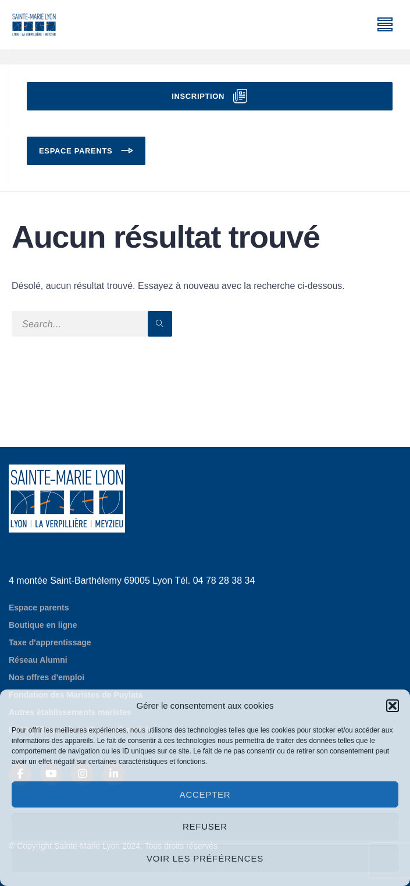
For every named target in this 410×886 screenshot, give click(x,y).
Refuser (205, 826)
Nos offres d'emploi (46, 677)
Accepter (205, 794)
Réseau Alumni (38, 659)
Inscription (198, 96)
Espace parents (75, 151)
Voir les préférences (205, 858)
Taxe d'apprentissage (50, 642)
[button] (392, 706)
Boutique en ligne (43, 625)
